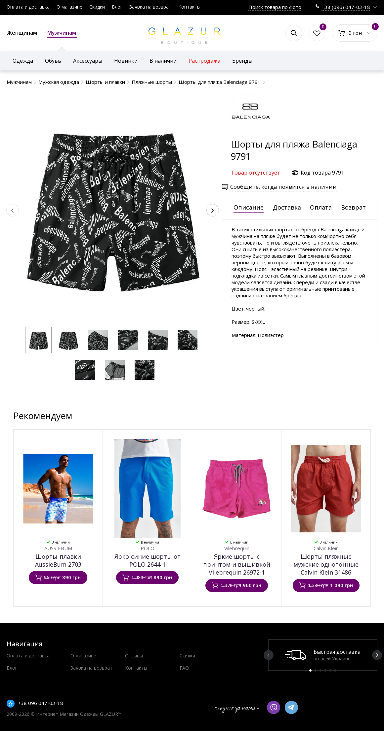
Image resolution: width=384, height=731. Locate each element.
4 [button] (325, 670)
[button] (38, 340)
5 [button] (330, 670)
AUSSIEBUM (58, 548)
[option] (322, 655)
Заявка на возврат (150, 7)
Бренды (242, 60)
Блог (117, 7)
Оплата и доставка (28, 7)
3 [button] (320, 670)
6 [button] (335, 670)
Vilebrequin (236, 548)
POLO (147, 548)
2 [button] (315, 670)
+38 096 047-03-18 (40, 703)
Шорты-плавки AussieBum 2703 (58, 560)
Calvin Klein (326, 548)
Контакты (189, 7)
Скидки (97, 7)
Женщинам (22, 32)
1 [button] (310, 670)
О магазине (69, 7)
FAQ (184, 668)
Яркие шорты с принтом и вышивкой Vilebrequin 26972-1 (236, 564)
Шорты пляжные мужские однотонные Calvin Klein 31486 (326, 564)
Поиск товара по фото (274, 7)
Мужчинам (62, 33)
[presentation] (12, 210)
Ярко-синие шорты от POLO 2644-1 (147, 560)
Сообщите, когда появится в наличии (283, 186)
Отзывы (134, 655)
